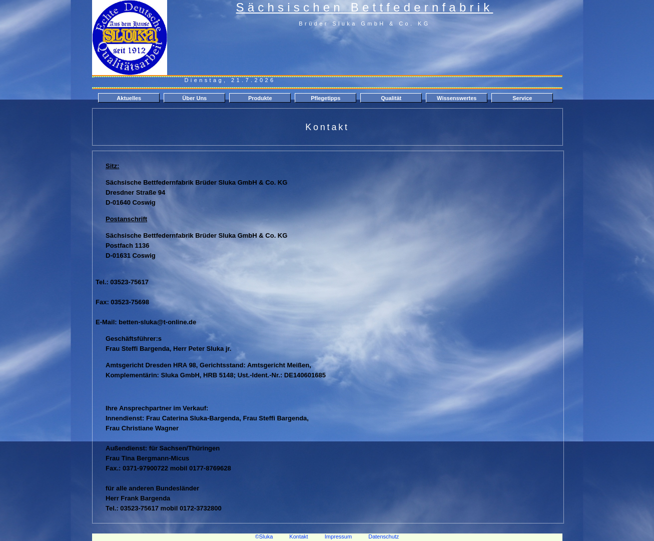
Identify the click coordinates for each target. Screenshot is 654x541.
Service (522, 98)
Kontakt (298, 536)
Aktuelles (129, 98)
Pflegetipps (325, 98)
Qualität (391, 98)
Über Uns (194, 98)
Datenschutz (383, 536)
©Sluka (264, 536)
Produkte (260, 98)
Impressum (338, 536)
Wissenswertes (456, 98)
